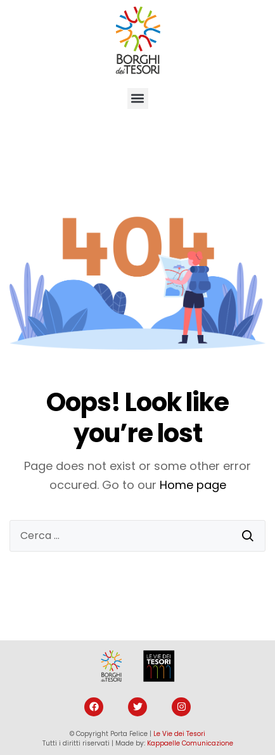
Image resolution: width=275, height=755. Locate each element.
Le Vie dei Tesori (179, 734)
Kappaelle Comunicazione (190, 743)
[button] (137, 98)
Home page (193, 485)
